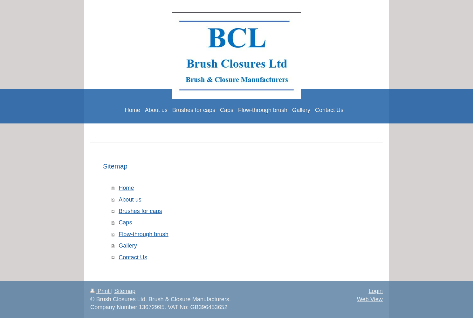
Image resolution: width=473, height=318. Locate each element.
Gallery (128, 245)
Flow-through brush (143, 234)
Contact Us (133, 257)
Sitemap (124, 291)
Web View (370, 299)
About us (130, 199)
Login (375, 291)
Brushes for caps (140, 211)
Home (126, 188)
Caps (125, 222)
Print (100, 291)
